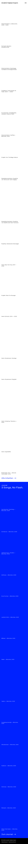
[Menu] (26, 3)
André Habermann (9, 3)
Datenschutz (12, 842)
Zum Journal (7, 834)
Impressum (4, 842)
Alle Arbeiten (7, 478)
